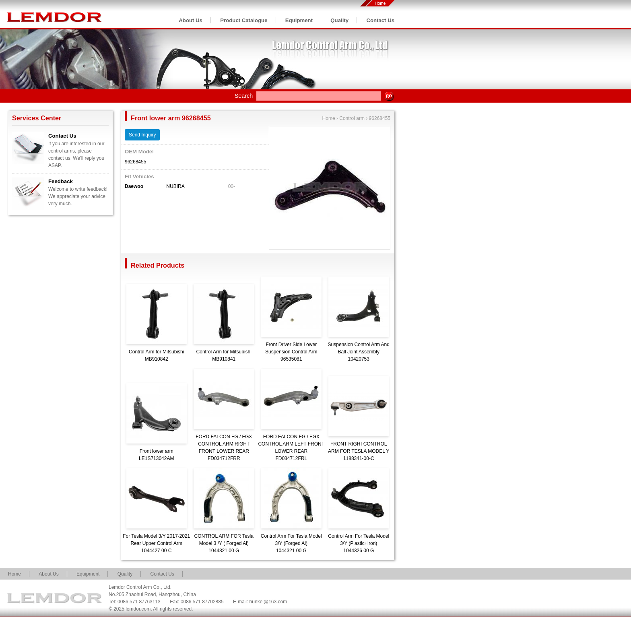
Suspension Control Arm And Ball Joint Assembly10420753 (359, 352)
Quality (339, 20)
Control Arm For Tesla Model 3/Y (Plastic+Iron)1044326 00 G (358, 543)
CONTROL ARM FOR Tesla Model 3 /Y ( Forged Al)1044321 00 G (224, 543)
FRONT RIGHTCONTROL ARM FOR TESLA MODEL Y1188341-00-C (358, 451)
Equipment (299, 20)
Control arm (352, 118)
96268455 (379, 118)
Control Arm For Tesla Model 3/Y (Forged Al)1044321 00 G (291, 543)
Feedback (60, 181)
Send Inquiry (142, 135)
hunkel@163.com (268, 602)
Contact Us (380, 20)
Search (244, 96)
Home (328, 118)
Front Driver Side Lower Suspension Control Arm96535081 (291, 352)
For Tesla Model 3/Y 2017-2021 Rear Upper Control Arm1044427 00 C (156, 543)
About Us (190, 20)
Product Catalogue (243, 20)
